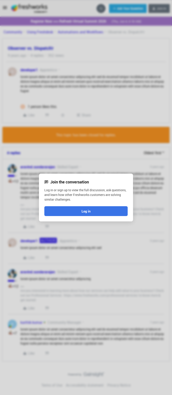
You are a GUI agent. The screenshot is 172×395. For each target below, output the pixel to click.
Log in (86, 211)
